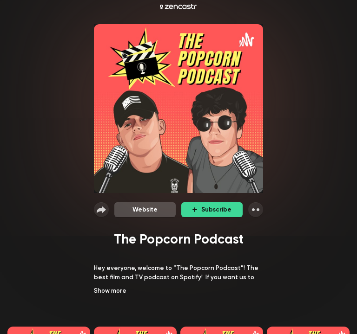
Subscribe (211, 209)
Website (145, 209)
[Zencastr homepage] (178, 6)
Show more (110, 290)
